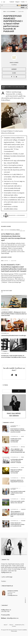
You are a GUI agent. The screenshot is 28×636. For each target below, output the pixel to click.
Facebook (12, 2)
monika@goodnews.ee (12, 595)
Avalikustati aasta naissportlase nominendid (15, 440)
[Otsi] (19, 391)
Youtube (22, 2)
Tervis (22, 457)
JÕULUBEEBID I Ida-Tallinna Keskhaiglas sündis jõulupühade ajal (17, 450)
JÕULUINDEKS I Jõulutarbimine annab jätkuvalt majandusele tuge (17, 514)
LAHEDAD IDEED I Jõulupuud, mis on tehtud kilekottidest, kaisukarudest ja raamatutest (14, 313)
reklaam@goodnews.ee (12, 618)
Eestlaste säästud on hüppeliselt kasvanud (16, 480)
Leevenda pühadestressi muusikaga (13, 335)
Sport (22, 436)
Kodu (4, 11)
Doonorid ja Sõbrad (15, 229)
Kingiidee (23, 520)
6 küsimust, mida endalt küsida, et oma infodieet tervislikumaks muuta (13, 356)
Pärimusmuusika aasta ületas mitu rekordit (17, 502)
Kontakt (14, 626)
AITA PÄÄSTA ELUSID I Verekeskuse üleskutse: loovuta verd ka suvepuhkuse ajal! (13, 237)
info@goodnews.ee (6, 610)
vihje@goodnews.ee (6, 572)
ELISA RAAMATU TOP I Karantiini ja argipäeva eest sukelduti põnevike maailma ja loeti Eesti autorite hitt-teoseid (13, 268)
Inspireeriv (12, 11)
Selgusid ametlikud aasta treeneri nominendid (16, 471)
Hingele (8, 11)
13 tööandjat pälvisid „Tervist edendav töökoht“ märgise (16, 461)
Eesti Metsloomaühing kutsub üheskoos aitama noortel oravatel (17, 430)
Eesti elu (23, 446)
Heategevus (7, 229)
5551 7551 (10, 593)
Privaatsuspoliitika (5, 615)
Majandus (23, 509)
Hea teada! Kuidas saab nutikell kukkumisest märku (17, 493)
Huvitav (6, 260)
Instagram (17, 2)
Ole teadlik (13, 489)
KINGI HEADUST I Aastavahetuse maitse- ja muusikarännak (17, 524)
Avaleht (5, 624)
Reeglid (11, 624)
